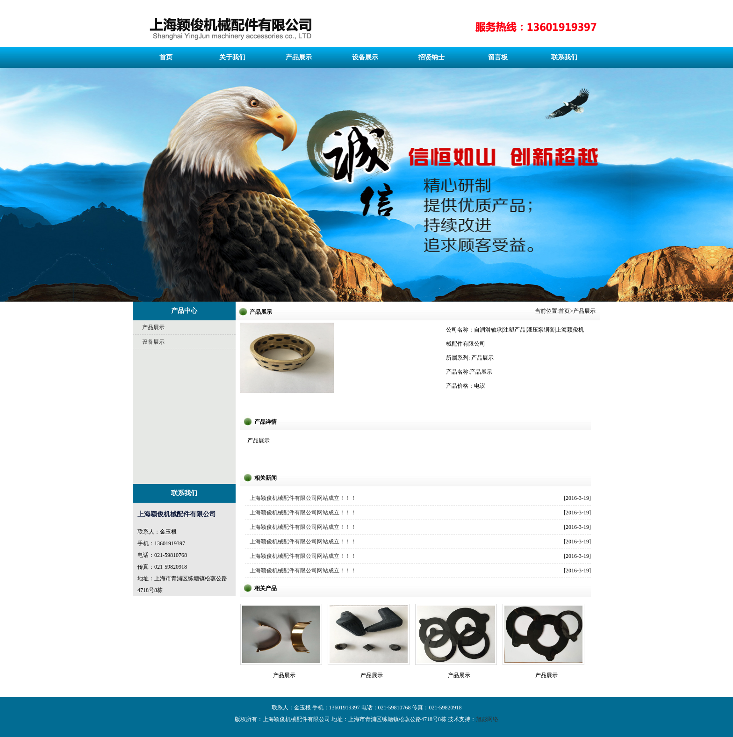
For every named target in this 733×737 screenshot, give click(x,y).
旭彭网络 (487, 719)
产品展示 (299, 57)
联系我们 (564, 57)
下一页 (704, 134)
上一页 (20, 134)
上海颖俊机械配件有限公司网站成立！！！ (303, 498)
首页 (165, 57)
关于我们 (232, 57)
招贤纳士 (431, 57)
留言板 (498, 57)
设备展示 (365, 57)
